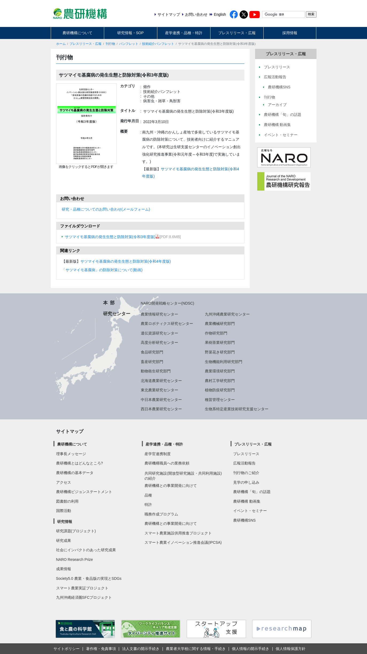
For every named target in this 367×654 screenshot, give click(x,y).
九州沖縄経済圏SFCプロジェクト (84, 597)
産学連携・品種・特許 (183, 33)
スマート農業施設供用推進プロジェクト (178, 533)
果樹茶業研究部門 (220, 342)
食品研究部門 (152, 352)
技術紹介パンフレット (158, 43)
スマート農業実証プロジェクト (82, 588)
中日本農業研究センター (161, 399)
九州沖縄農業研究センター (227, 314)
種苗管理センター (220, 399)
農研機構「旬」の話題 (252, 492)
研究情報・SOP (130, 33)
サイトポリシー (66, 649)
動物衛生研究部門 (156, 371)
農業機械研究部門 (220, 323)
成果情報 (63, 569)
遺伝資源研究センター (159, 333)
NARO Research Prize (74, 559)
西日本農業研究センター (161, 409)
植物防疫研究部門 (220, 390)
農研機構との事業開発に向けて (171, 485)
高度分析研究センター (159, 342)
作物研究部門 (216, 333)
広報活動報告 (244, 463)
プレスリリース (246, 454)
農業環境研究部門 (220, 371)
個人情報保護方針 (291, 649)
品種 (148, 495)
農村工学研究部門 (220, 381)
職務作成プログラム (161, 514)
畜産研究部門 (152, 362)
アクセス (63, 482)
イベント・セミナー (250, 511)
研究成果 (63, 540)
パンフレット (128, 43)
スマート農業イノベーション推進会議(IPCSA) (183, 542)
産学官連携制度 (158, 454)
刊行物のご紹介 (246, 473)
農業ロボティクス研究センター (167, 323)
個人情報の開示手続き (250, 649)
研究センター (116, 313)
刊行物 (110, 43)
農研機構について (77, 33)
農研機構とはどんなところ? (79, 463)
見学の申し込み (246, 482)
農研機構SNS (244, 520)
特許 (148, 504)
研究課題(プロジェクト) (76, 531)
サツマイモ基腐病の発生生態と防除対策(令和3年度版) (112, 237)
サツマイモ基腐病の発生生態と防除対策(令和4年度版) (125, 261)
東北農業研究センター (159, 390)
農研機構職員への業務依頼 (167, 463)
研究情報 (64, 521)
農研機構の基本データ (74, 473)
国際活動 (63, 511)
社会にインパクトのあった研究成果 (86, 550)
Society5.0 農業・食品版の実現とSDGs (89, 578)
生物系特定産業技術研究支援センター (236, 409)
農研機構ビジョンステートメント (84, 492)
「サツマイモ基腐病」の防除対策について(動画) (102, 270)
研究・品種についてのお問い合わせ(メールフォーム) (106, 209)
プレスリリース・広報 (237, 33)
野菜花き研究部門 (220, 352)
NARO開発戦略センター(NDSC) (167, 303)
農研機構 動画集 (246, 501)
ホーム (61, 43)
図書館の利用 (67, 501)
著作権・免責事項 (101, 649)
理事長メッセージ (71, 454)
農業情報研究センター (159, 314)
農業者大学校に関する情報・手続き (196, 649)
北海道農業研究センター (161, 381)
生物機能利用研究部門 (223, 362)
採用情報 (289, 33)
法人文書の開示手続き (140, 649)
